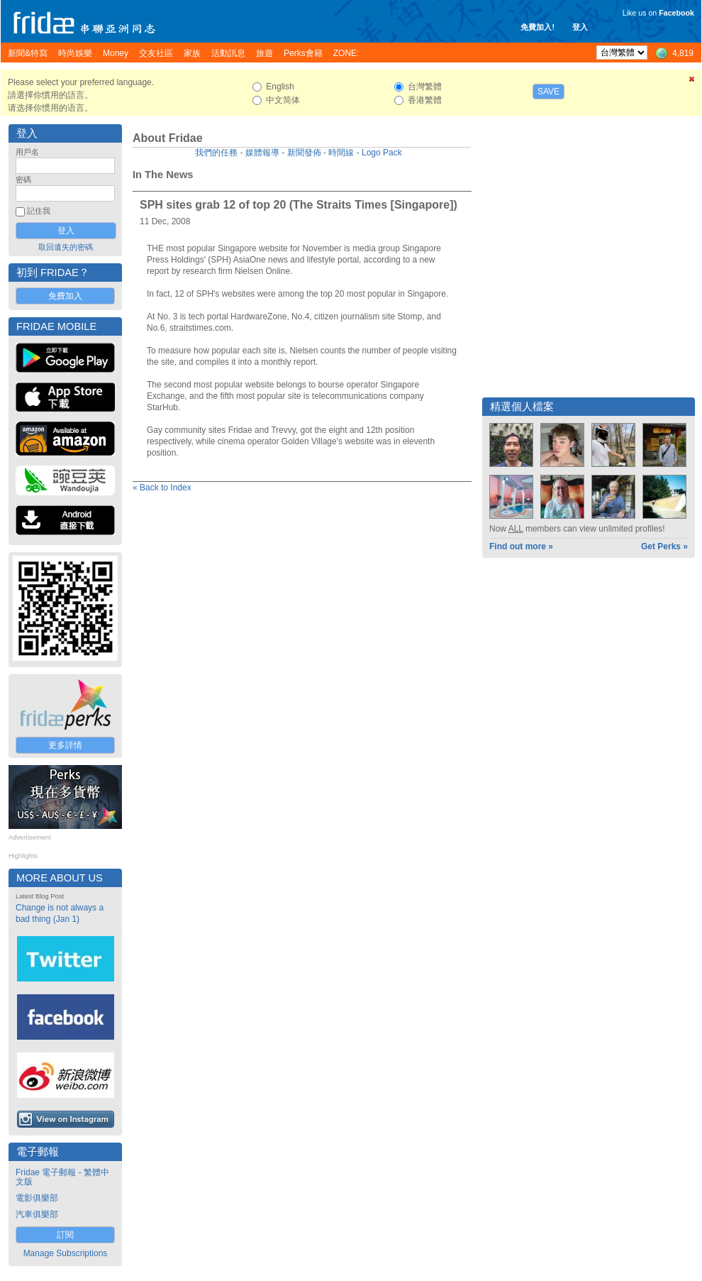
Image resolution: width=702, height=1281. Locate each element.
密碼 (23, 179)
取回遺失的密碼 (65, 247)
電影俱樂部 (37, 1198)
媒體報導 (262, 153)
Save (548, 92)
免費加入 (65, 296)
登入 (580, 27)
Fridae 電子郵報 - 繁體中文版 (62, 1177)
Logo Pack (382, 153)
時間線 (341, 153)
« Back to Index (162, 488)
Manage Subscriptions (65, 1253)
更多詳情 (65, 745)
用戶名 (27, 152)
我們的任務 (216, 153)
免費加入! (537, 27)
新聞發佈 (304, 153)
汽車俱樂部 (37, 1214)
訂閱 (65, 1235)
